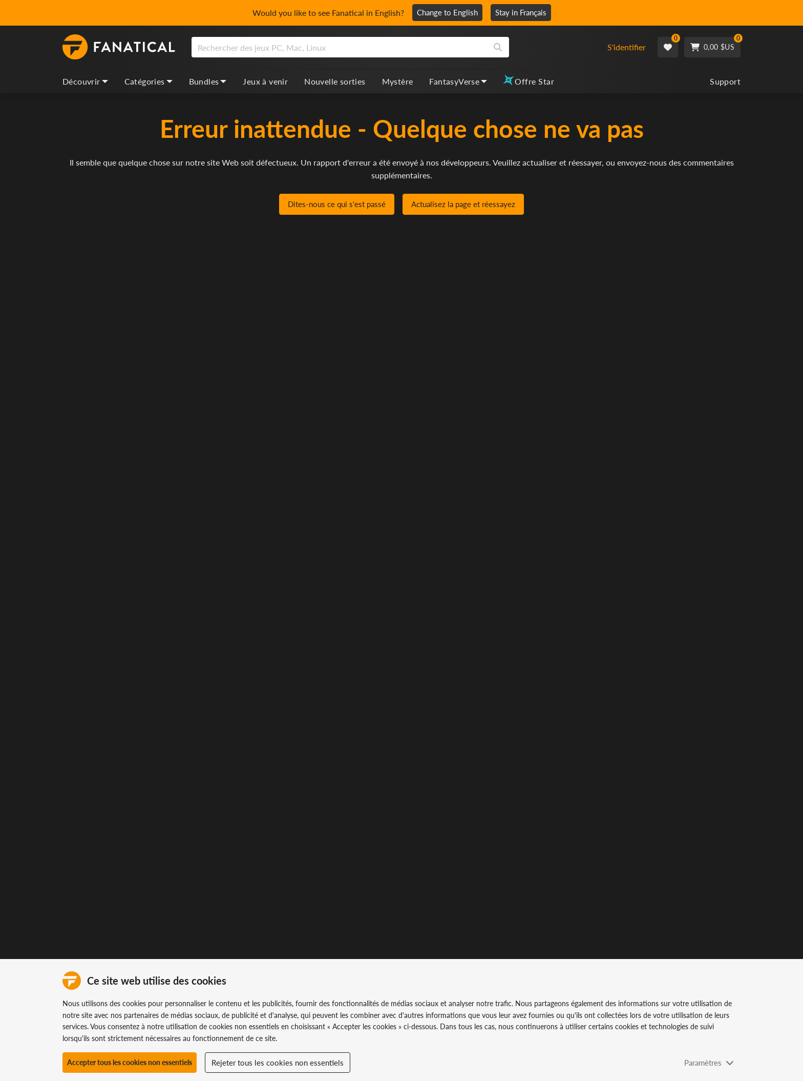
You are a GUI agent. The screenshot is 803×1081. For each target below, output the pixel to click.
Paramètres (709, 1062)
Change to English (447, 12)
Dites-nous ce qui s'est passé (337, 204)
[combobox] (393, 47)
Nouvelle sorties (334, 81)
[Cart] (712, 47)
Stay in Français (520, 12)
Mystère (397, 81)
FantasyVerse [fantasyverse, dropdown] (458, 81)
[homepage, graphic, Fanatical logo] (118, 47)
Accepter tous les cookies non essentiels (129, 1062)
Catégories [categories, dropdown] (148, 81)
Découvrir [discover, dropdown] (85, 81)
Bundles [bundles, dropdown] (208, 81)
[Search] (498, 47)
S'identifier (626, 47)
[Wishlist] (668, 47)
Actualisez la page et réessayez (463, 204)
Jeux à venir (265, 81)
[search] (339, 47)
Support (725, 81)
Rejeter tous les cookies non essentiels (278, 1062)
